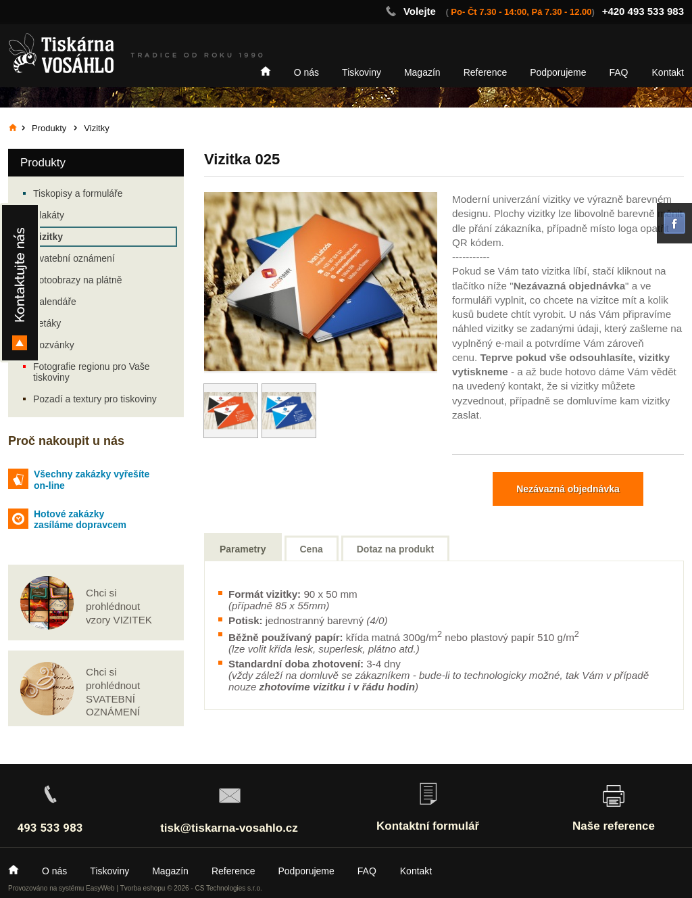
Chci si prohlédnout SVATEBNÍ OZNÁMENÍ (113, 691)
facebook (674, 223)
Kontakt (668, 72)
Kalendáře (54, 301)
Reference (486, 72)
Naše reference (613, 826)
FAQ (619, 72)
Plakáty (48, 215)
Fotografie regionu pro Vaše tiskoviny (91, 372)
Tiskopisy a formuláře (78, 193)
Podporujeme (558, 72)
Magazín (422, 72)
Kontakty (20, 282)
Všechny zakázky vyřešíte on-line (91, 480)
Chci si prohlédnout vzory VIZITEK (119, 606)
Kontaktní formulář (427, 826)
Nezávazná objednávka (568, 488)
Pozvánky (53, 344)
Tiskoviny (361, 72)
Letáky (47, 323)
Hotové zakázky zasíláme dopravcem (80, 520)
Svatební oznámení (74, 258)
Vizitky (48, 236)
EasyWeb (100, 888)
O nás (306, 72)
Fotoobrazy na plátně (77, 280)
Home (265, 71)
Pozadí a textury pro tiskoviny (95, 399)
